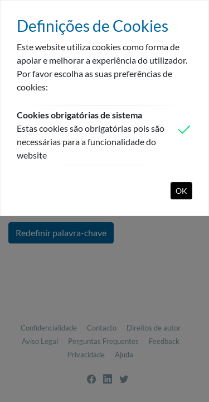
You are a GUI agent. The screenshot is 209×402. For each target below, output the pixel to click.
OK (181, 190)
